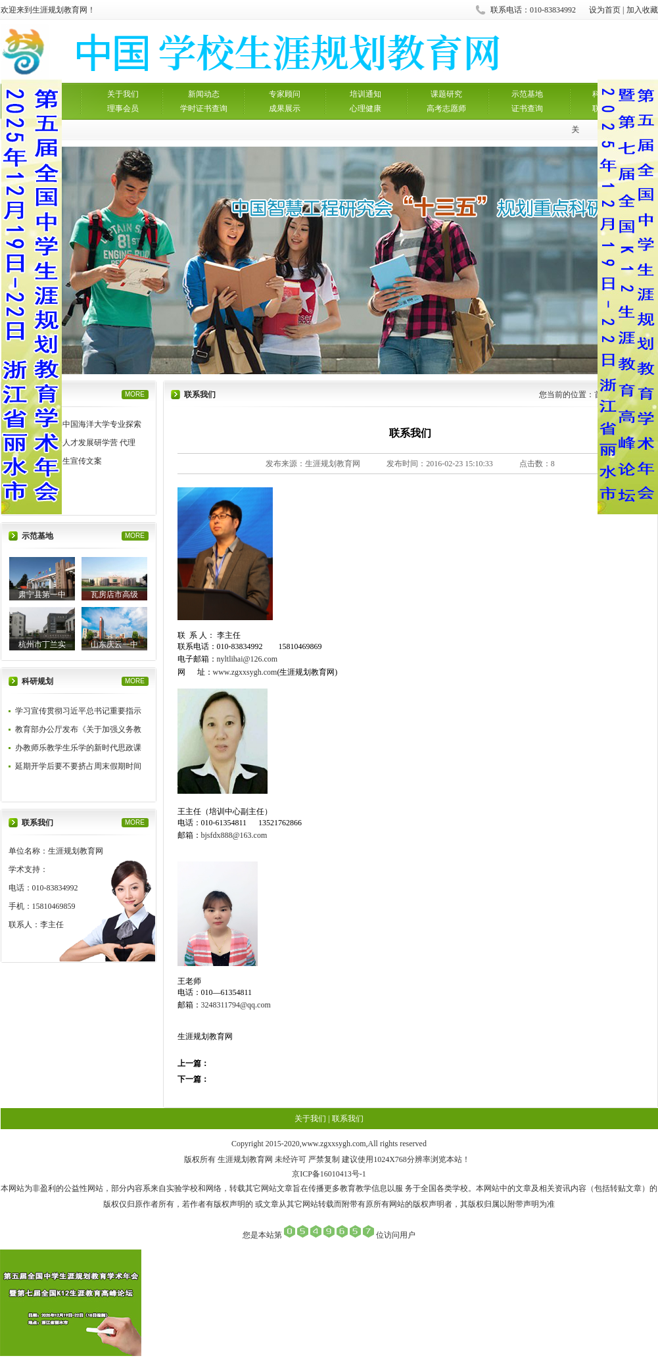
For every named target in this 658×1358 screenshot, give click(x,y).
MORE (135, 394)
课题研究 (446, 94)
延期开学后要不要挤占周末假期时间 (78, 766)
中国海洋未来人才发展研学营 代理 (75, 442)
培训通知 (365, 94)
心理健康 (365, 108)
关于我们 (123, 94)
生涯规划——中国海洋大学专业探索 (78, 424)
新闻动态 (204, 94)
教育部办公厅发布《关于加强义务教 (78, 729)
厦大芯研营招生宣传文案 (58, 461)
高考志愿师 (446, 108)
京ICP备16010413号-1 (329, 1173)
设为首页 (605, 9)
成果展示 (284, 108)
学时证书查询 (203, 108)
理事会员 (123, 108)
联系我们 (348, 1118)
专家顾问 (284, 94)
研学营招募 (35, 479)
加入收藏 (642, 9)
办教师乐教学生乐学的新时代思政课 (78, 747)
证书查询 (527, 108)
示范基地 (527, 94)
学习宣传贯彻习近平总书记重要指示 (78, 710)
